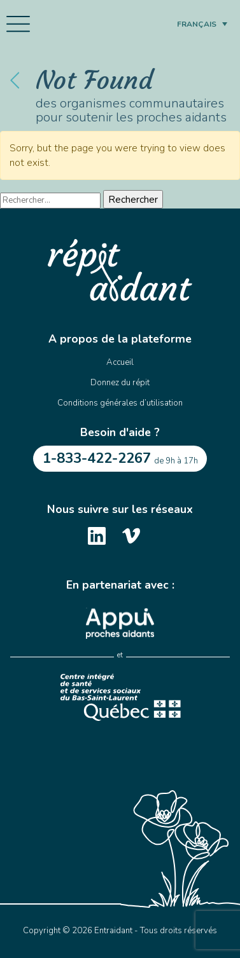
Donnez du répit (120, 382)
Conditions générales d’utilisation (120, 403)
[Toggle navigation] (18, 24)
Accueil (120, 362)
